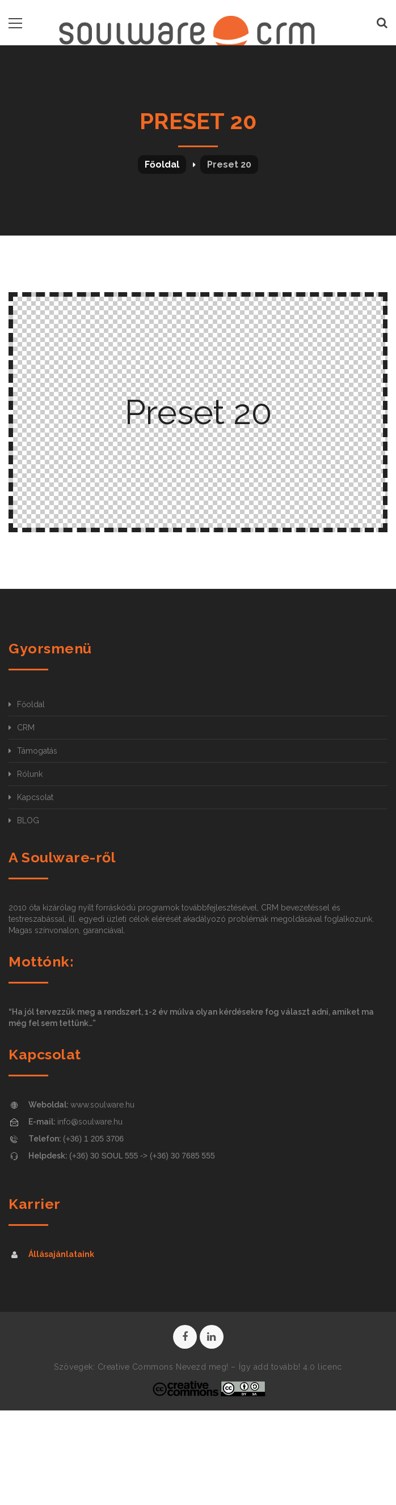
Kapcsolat (35, 797)
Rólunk (30, 774)
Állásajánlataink (61, 1254)
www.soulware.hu (102, 1104)
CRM (26, 727)
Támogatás (37, 750)
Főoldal (162, 164)
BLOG (28, 820)
